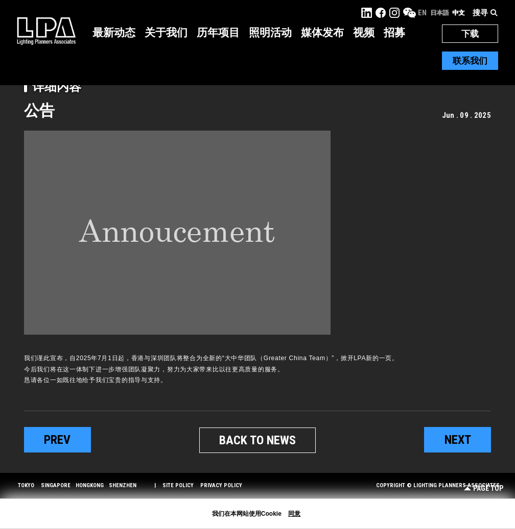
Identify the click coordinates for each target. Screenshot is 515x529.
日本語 (439, 12)
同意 (294, 513)
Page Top (483, 488)
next (457, 440)
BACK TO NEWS (257, 440)
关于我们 (166, 33)
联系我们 (470, 61)
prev (57, 440)
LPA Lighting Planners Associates (46, 30)
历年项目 (218, 33)
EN (422, 12)
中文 (458, 12)
